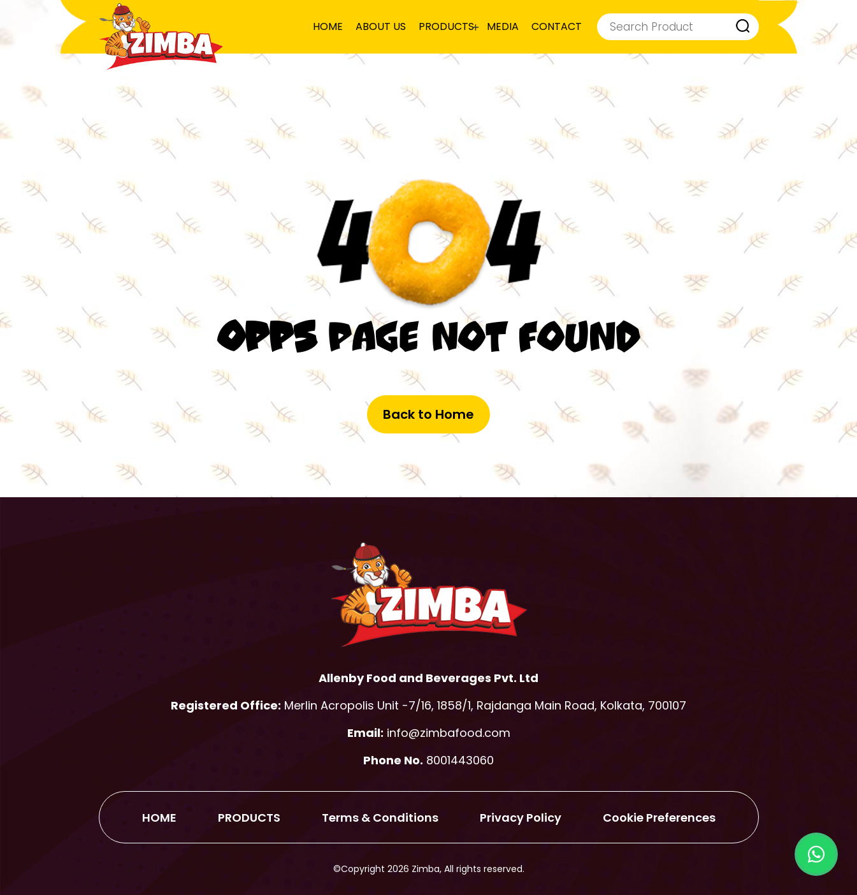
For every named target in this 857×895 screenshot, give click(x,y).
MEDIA (503, 26)
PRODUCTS (446, 26)
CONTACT (556, 26)
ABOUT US (381, 26)
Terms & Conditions (380, 818)
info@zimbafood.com (448, 733)
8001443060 (460, 760)
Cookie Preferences (659, 818)
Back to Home (428, 414)
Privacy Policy (520, 818)
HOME (328, 26)
